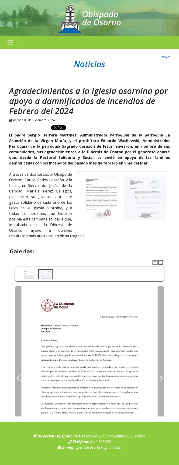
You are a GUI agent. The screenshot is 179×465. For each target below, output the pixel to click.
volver (166, 57)
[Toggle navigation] (10, 42)
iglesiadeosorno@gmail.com (98, 447)
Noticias (89, 64)
